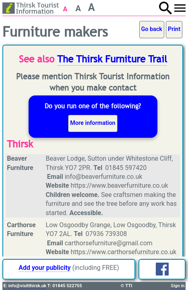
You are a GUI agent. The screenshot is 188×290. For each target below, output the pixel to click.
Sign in (177, 285)
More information (92, 123)
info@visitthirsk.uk (27, 285)
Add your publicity (44, 267)
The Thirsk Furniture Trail (112, 59)
